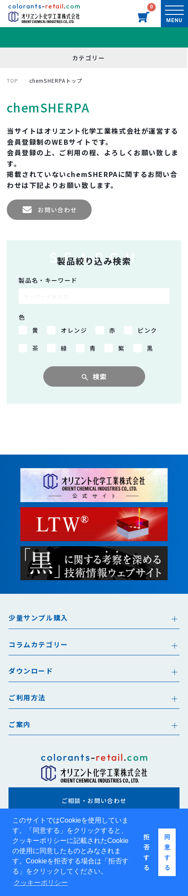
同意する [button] (167, 852)
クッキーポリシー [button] (41, 882)
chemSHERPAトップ (56, 80)
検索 (100, 376)
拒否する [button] (146, 852)
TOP (13, 80)
